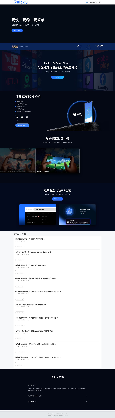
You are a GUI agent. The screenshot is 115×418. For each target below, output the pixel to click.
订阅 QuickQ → (22, 125)
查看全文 (19, 246)
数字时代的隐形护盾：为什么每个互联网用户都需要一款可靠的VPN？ (38, 291)
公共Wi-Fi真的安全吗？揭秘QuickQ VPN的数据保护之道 (34, 331)
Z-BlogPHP (55, 415)
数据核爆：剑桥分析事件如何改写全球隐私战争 (30, 305)
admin (18, 241)
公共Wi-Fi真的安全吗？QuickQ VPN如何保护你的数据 (33, 252)
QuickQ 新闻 (93, 2)
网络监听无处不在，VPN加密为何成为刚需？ (30, 239)
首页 (87, 2)
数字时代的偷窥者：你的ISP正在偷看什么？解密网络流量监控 (35, 278)
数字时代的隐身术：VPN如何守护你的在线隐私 (30, 265)
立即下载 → (17, 30)
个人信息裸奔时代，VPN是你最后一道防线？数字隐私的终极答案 (36, 318)
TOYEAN (65, 415)
